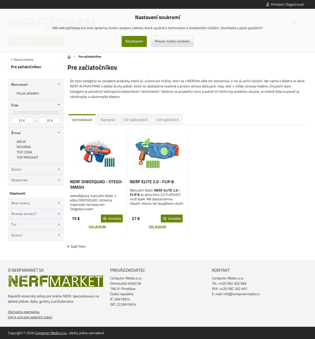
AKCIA (21, 141)
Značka (16, 169)
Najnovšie (108, 119)
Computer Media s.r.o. (51, 332)
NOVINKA (24, 146)
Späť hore (78, 246)
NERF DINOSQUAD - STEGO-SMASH (96, 184)
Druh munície (20, 203)
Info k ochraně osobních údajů (30, 317)
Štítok (16, 132)
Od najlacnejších (136, 119)
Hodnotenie (19, 180)
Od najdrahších (168, 119)
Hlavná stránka (23, 59)
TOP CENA (24, 152)
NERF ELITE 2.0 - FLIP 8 (152, 181)
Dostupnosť (19, 84)
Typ (13, 224)
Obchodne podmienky (24, 311)
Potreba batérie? (23, 213)
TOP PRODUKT (27, 157)
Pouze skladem (28, 93)
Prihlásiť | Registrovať (287, 4)
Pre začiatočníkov (26, 67)
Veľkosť (17, 235)
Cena (15, 105)
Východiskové (82, 119)
